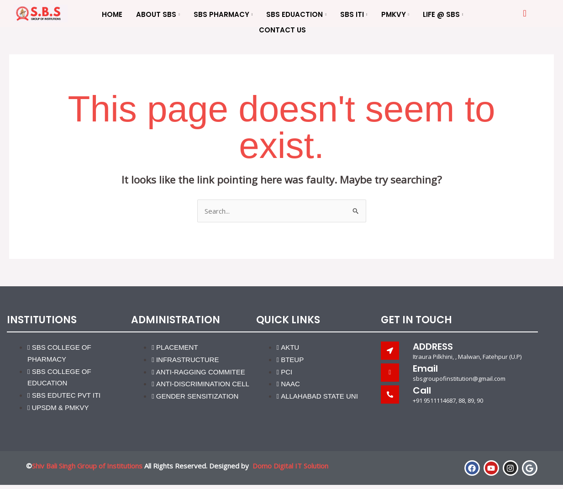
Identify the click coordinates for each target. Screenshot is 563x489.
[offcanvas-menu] (524, 13)
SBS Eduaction (296, 15)
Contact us (282, 30)
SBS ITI (354, 15)
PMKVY (395, 15)
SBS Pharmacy (223, 15)
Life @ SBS (443, 15)
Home (112, 14)
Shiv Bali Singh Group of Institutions (87, 465)
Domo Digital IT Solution (290, 465)
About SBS (158, 15)
